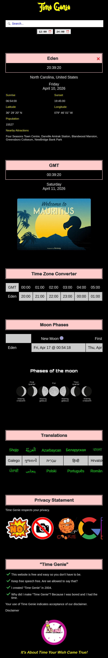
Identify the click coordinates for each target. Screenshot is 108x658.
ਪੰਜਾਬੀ (14, 471)
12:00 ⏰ (45, 31)
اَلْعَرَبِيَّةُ (31, 450)
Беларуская (76, 450)
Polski (51, 471)
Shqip (14, 450)
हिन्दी (75, 461)
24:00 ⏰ (63, 31)
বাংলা (97, 450)
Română (97, 471)
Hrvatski (97, 460)
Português (75, 471)
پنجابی (31, 471)
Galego (14, 460)
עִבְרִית (51, 460)
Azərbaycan (51, 450)
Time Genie (54, 7)
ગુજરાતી (30, 460)
